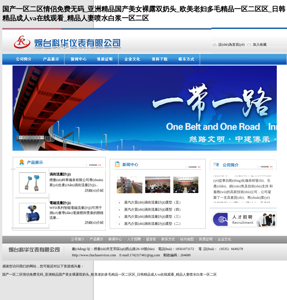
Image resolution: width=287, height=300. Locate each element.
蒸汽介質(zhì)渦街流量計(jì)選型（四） (153, 209)
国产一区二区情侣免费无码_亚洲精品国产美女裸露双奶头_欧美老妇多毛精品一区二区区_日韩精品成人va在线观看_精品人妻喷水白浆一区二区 (109, 274)
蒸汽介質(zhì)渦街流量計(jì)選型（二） (153, 224)
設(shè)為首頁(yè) (231, 45)
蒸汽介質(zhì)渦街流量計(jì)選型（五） (153, 202)
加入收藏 (260, 45)
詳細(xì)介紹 (94, 190)
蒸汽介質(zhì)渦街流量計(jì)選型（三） (153, 217)
